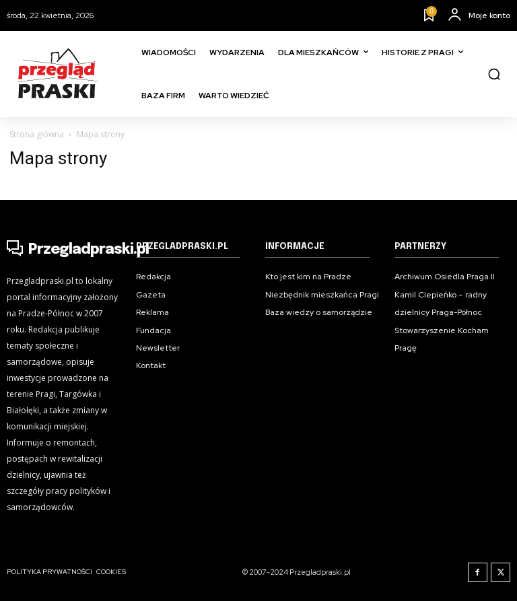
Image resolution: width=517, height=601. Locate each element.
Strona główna (36, 134)
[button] (494, 74)
